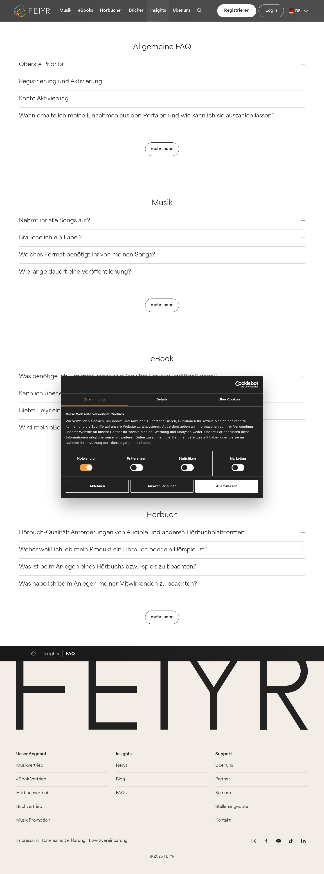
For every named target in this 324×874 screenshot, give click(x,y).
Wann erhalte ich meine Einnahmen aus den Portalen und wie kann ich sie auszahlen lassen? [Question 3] (162, 116)
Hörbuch (162, 515)
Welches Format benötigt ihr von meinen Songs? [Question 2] (162, 255)
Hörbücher (111, 11)
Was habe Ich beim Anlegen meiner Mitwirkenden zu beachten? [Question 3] (162, 584)
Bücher (136, 11)
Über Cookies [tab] (229, 399)
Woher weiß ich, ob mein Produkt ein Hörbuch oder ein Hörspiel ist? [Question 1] (162, 550)
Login (271, 11)
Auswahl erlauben (162, 486)
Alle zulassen (226, 486)
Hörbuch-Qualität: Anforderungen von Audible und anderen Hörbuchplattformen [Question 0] (162, 533)
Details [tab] (162, 399)
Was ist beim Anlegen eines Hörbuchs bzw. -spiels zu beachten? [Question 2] (162, 567)
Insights (158, 11)
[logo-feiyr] (33, 10)
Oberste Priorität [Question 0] (162, 64)
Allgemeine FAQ (162, 47)
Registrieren (236, 11)
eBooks (85, 11)
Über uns (182, 11)
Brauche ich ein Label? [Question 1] (162, 238)
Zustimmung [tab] (94, 399)
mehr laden (162, 149)
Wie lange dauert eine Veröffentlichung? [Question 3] (162, 272)
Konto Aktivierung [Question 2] (162, 99)
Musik (65, 11)
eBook (162, 359)
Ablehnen (97, 486)
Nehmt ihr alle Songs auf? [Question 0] (162, 221)
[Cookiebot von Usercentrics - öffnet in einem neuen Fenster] (238, 384)
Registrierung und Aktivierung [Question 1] (162, 82)
